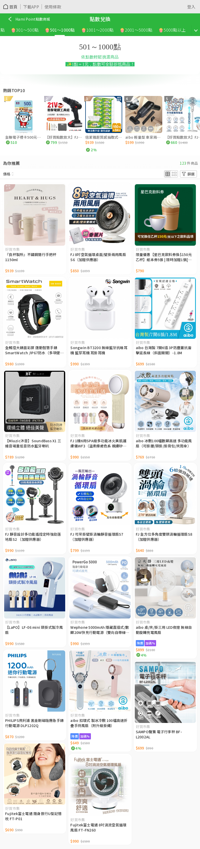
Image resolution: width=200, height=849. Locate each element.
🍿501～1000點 (61, 30)
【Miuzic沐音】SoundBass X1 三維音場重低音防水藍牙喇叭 (33, 443)
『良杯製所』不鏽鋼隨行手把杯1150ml (30, 257)
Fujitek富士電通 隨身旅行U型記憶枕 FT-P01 (33, 816)
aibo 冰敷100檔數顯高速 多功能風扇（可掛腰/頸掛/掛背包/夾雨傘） (164, 443)
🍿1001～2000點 (98, 30)
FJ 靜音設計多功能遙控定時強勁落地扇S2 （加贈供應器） (33, 537)
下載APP (31, 7)
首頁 (13, 7)
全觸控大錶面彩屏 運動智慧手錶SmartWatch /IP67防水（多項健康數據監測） (34, 350)
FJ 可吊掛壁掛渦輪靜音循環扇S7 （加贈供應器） (96, 537)
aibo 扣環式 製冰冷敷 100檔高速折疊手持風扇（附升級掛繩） (98, 723)
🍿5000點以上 (173, 30)
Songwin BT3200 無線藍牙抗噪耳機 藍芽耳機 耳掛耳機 (98, 350)
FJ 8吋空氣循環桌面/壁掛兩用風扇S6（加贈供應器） (98, 257)
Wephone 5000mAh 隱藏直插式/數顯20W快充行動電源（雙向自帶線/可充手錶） (99, 630)
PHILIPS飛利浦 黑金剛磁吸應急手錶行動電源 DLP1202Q (34, 723)
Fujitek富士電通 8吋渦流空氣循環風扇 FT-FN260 (98, 827)
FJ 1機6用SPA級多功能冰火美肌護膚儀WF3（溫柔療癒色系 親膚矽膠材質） (98, 443)
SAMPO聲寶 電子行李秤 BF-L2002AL (159, 734)
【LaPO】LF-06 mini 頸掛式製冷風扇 (34, 630)
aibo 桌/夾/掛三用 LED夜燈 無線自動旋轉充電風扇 (164, 630)
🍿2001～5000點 (137, 30)
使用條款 (52, 7)
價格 (6, 173)
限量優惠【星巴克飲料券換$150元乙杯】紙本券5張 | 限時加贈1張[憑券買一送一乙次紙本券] (164, 257)
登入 (191, 7)
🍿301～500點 (26, 30)
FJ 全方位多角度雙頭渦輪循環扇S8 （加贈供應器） (164, 537)
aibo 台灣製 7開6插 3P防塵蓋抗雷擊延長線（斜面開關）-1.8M (164, 350)
